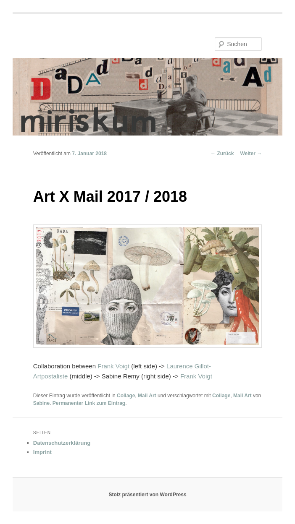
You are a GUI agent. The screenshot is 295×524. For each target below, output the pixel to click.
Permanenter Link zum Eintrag (89, 403)
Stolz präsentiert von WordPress (147, 495)
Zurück (222, 153)
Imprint (42, 452)
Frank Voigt (113, 366)
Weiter (251, 153)
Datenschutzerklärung (62, 443)
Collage (126, 396)
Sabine (41, 403)
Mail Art (147, 396)
